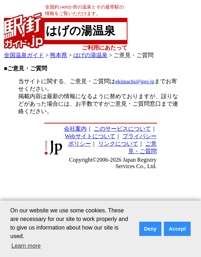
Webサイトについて (90, 136)
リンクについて (118, 144)
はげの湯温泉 (90, 55)
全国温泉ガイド (24, 55)
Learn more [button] (26, 246)
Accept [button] (177, 229)
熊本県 (58, 55)
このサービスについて (122, 129)
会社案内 (75, 129)
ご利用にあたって (104, 48)
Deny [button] (150, 229)
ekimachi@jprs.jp (134, 81)
